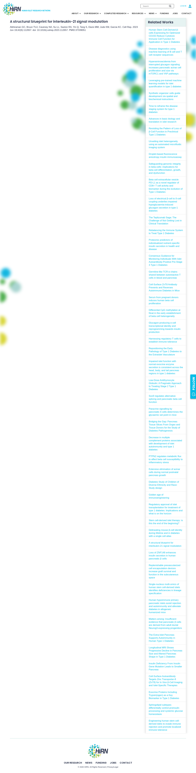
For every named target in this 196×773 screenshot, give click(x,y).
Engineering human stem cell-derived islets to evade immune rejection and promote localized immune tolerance (165, 725)
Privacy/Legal (112, 767)
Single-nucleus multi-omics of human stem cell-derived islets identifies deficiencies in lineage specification (165, 589)
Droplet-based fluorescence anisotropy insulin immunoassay (165, 155)
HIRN (86, 767)
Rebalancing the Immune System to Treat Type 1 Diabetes (166, 232)
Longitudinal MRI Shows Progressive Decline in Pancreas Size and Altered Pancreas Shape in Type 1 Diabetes (165, 652)
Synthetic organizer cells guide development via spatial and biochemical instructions (164, 96)
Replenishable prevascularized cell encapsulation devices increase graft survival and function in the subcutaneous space (164, 571)
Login (183, 6)
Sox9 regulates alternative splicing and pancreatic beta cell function (165, 399)
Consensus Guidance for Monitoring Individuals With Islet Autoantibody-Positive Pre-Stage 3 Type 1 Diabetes (165, 260)
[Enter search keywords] (157, 6)
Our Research (73, 762)
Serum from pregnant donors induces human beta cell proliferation (163, 300)
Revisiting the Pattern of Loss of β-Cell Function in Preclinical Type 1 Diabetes (165, 131)
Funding (101, 762)
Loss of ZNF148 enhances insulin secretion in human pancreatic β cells (162, 555)
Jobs (113, 762)
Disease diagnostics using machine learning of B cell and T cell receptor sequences (165, 51)
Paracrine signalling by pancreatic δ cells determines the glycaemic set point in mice (166, 412)
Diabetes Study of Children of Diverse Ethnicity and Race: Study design (164, 485)
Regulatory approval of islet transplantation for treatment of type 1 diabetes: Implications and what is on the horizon (166, 509)
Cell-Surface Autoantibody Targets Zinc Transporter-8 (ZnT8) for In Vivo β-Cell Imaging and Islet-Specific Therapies (165, 681)
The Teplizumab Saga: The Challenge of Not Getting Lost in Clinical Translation (165, 220)
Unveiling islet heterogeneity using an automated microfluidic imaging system (165, 144)
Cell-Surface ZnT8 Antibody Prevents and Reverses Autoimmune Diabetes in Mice (164, 287)
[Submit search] (170, 6)
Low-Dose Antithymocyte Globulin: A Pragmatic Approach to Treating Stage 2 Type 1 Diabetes (165, 385)
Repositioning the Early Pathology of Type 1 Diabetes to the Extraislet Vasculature (165, 351)
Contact (126, 762)
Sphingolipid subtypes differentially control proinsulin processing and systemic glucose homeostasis (166, 709)
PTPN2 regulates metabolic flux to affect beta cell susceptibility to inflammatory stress (166, 459)
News (88, 762)
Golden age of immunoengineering (159, 496)
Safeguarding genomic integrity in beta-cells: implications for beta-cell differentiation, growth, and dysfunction (165, 168)
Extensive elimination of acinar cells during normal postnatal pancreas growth (164, 472)
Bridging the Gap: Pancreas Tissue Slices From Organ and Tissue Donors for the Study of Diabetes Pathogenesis (164, 426)
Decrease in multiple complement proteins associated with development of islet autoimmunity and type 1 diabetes (165, 443)
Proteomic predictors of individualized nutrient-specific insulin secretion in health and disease (164, 244)
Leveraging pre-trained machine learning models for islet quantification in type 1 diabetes (165, 83)
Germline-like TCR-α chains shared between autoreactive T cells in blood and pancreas (165, 274)
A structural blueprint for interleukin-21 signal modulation (165, 544)
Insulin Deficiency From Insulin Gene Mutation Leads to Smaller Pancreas (165, 666)
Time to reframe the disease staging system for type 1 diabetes (163, 109)
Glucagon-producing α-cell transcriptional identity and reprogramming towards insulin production (165, 327)
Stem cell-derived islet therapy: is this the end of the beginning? (166, 522)
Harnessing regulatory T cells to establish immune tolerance (165, 340)
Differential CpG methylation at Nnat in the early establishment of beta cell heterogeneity (165, 313)
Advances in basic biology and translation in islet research (164, 120)
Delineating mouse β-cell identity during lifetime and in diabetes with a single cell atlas (165, 533)
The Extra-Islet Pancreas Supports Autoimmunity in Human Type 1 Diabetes (162, 638)
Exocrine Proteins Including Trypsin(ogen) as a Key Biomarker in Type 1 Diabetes (164, 695)
